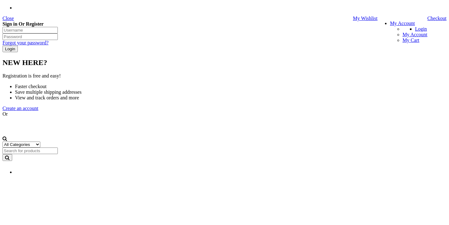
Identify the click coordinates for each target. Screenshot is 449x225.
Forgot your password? (25, 42)
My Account (402, 23)
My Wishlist (365, 18)
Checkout (437, 18)
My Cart (410, 40)
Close (8, 18)
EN (26, 172)
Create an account (20, 108)
